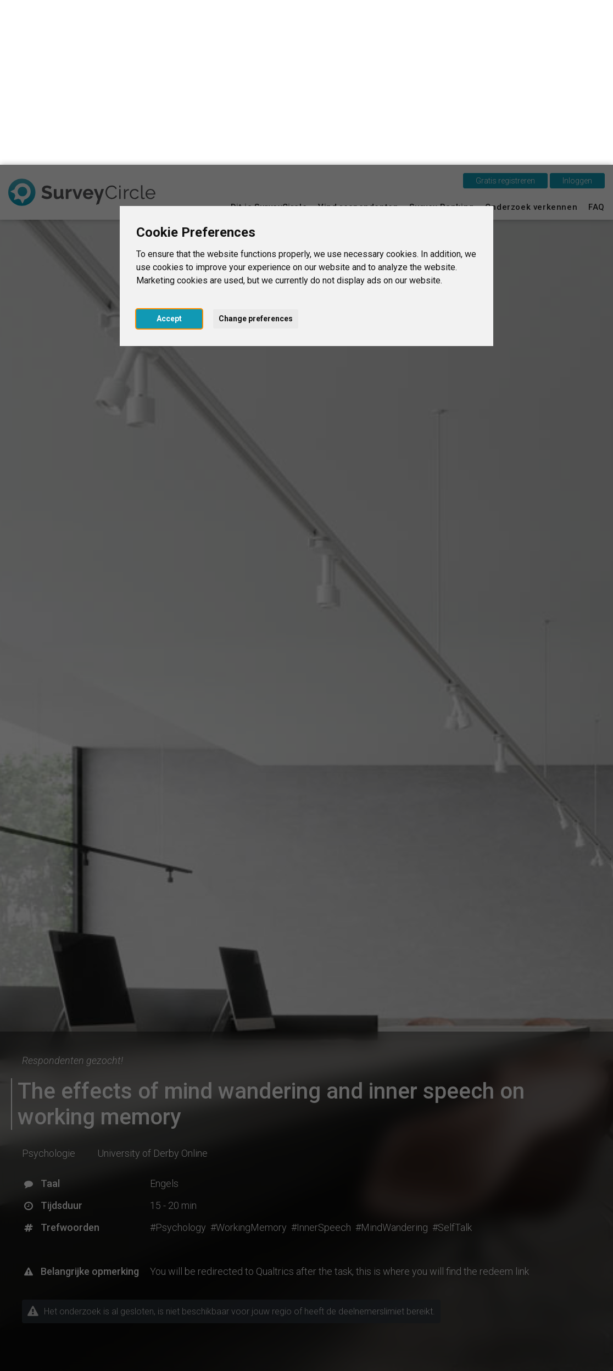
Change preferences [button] (256, 153)
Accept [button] (169, 153)
